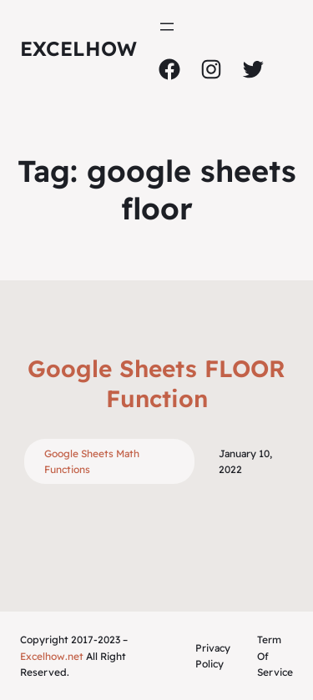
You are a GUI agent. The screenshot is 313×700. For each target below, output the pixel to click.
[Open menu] (167, 27)
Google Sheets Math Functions (91, 461)
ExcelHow (78, 48)
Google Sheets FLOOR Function (156, 383)
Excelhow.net (51, 656)
